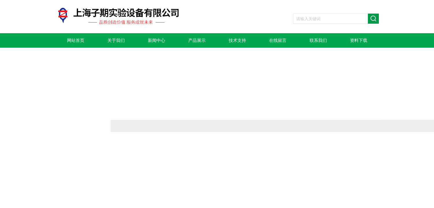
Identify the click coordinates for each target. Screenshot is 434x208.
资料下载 (358, 40)
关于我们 (116, 40)
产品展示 (197, 40)
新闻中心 (156, 40)
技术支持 (237, 40)
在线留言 (277, 40)
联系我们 (318, 40)
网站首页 (75, 40)
